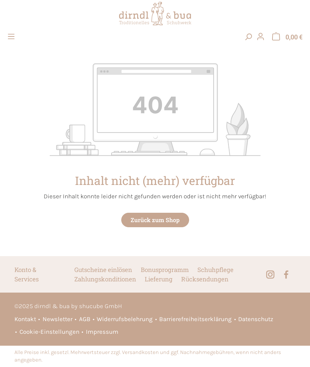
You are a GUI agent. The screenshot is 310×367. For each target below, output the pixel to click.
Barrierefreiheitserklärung (195, 319)
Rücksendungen (204, 279)
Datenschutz (255, 319)
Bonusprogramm (165, 269)
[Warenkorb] (287, 36)
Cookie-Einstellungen (49, 331)
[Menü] (12, 36)
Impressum (102, 331)
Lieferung (159, 279)
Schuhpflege (215, 269)
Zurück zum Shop (155, 220)
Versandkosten (140, 352)
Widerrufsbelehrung (125, 319)
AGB (85, 319)
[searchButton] (248, 36)
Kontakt (25, 319)
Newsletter (58, 319)
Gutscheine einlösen (103, 269)
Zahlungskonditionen (105, 279)
